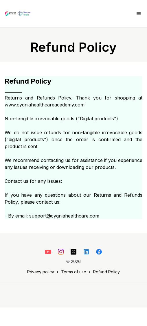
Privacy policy (40, 271)
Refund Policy (106, 271)
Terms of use (73, 271)
